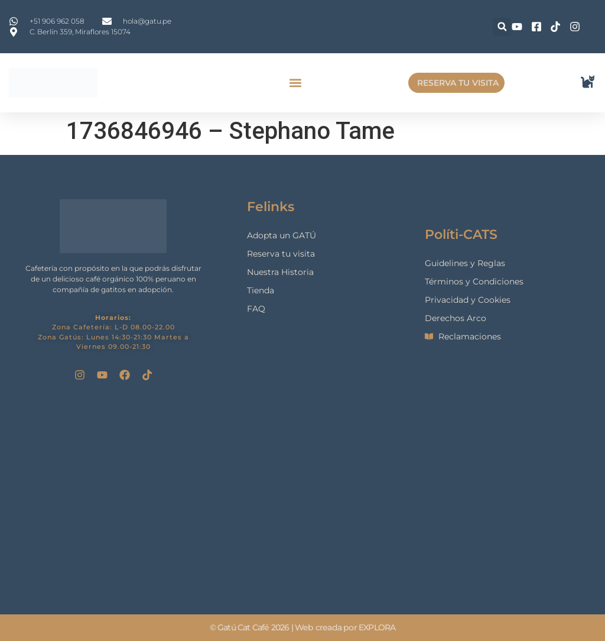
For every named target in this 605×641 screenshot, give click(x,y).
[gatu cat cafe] (302, 497)
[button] (502, 27)
